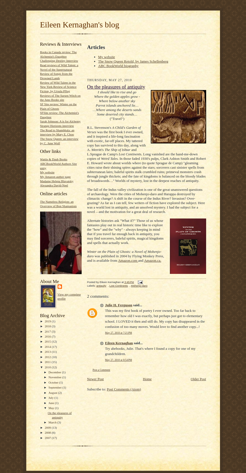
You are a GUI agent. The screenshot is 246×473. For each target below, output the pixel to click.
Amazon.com (128, 260)
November (55, 377)
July (51, 397)
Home (147, 379)
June (51, 403)
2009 (48, 427)
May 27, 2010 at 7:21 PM (118, 332)
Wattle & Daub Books (54, 159)
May (51, 408)
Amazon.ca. (152, 260)
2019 (48, 321)
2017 (48, 331)
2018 (48, 326)
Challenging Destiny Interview (59, 60)
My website (47, 172)
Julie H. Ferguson (119, 305)
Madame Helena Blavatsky (57, 181)
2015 (48, 341)
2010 (48, 367)
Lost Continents (118, 285)
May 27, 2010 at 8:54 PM (118, 359)
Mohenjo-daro (139, 285)
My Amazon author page (55, 176)
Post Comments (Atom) (124, 389)
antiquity (101, 285)
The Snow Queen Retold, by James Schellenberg (133, 61)
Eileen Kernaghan (119, 343)
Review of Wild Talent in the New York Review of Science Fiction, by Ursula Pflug (58, 87)
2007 (48, 437)
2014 (48, 346)
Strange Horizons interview (57, 125)
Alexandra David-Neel (54, 185)
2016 (48, 336)
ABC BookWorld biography (118, 66)
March (52, 422)
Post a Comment (101, 369)
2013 (48, 351)
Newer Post (95, 379)
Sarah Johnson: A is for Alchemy (60, 121)
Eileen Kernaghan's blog (79, 24)
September (55, 387)
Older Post (198, 379)
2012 (48, 357)
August (53, 392)
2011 (48, 362)
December (55, 372)
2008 (48, 432)
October (53, 382)
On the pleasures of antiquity (116, 87)
